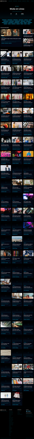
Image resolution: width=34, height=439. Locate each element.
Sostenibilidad (30, 22)
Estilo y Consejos (11, 21)
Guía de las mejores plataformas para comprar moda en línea (29, 416)
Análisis (21, 22)
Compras (10, 416)
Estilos (9, 434)
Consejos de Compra (5, 22)
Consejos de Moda (17, 21)
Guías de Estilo (28, 21)
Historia (10, 433)
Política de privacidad (20, 414)
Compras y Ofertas (11, 22)
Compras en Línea (6, 21)
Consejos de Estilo (17, 22)
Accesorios (10, 432)
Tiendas (10, 435)
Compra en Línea (11, 414)
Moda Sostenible (23, 21)
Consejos (25, 22)
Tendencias (10, 415)
